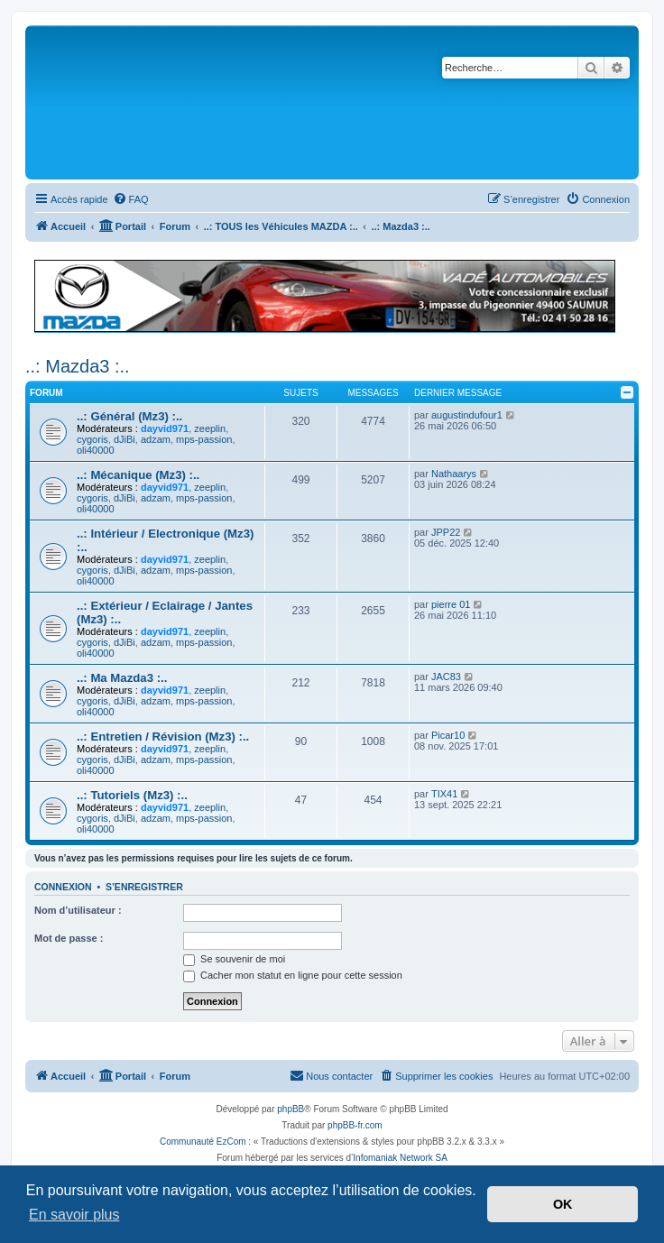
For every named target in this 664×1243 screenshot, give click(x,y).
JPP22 (445, 532)
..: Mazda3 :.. (77, 366)
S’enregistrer (144, 886)
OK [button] (563, 1204)
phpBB (290, 1109)
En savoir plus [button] (74, 1214)
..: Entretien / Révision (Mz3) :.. (163, 736)
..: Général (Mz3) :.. (129, 416)
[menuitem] (131, 199)
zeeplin (210, 428)
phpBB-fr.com (355, 1125)
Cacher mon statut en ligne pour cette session (292, 975)
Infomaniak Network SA (400, 1158)
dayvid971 (165, 428)
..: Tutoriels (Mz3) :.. (132, 795)
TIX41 (444, 793)
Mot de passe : (68, 938)
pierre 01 (450, 604)
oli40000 (96, 450)
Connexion (63, 886)
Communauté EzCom (203, 1141)
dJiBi (124, 439)
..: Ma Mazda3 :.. (122, 678)
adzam (156, 439)
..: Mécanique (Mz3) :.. (138, 475)
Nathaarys (453, 473)
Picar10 (448, 735)
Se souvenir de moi (234, 958)
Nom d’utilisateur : (78, 910)
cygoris (92, 439)
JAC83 (446, 676)
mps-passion (204, 439)
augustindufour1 (467, 415)
